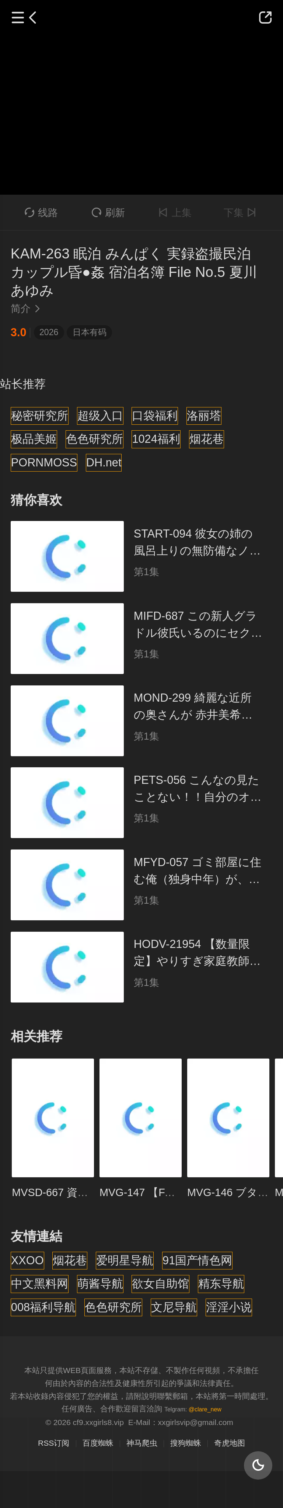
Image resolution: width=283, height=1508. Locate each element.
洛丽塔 (204, 415)
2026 (48, 332)
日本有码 (89, 332)
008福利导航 (43, 1307)
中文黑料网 (39, 1283)
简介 (28, 308)
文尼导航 (174, 1307)
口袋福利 (155, 415)
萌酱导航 (100, 1283)
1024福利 (156, 438)
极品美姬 (34, 438)
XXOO (27, 1260)
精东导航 (221, 1283)
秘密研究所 (39, 415)
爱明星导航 (124, 1260)
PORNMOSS (44, 462)
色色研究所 (94, 438)
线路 (41, 212)
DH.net (104, 462)
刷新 (108, 212)
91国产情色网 (197, 1260)
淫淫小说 (229, 1307)
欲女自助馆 (160, 1283)
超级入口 (100, 415)
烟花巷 (206, 438)
